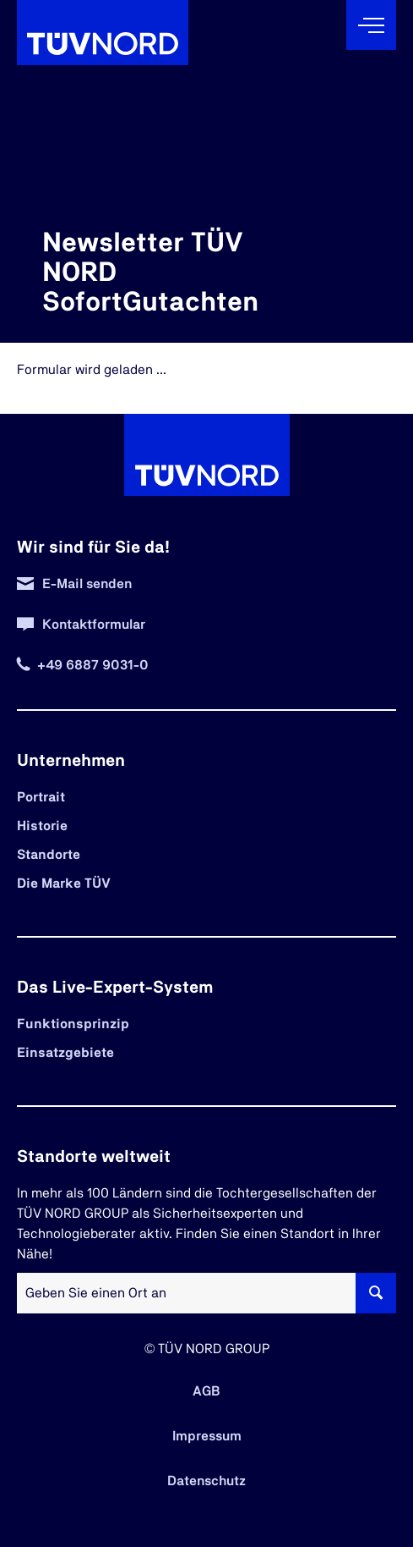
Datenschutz (206, 1481)
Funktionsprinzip (73, 1024)
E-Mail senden (87, 584)
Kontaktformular (93, 624)
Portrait (41, 797)
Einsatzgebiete (65, 1053)
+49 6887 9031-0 (93, 665)
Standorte (48, 855)
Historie (42, 826)
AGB (206, 1391)
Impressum (207, 1436)
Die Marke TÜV (64, 883)
